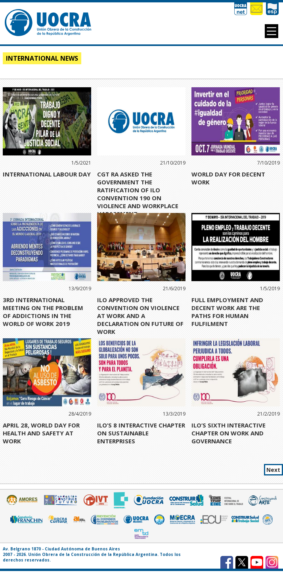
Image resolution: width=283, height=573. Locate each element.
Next (273, 469)
